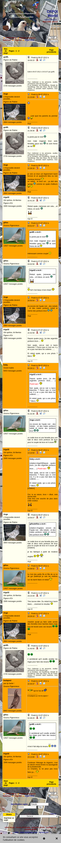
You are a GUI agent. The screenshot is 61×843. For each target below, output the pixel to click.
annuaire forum (38, 827)
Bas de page (6, 51)
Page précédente (51, 51)
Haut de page (6, 783)
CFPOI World (11, 38)
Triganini (18, 40)
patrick (55, 22)
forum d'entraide (23, 827)
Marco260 (47, 22)
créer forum (10, 827)
